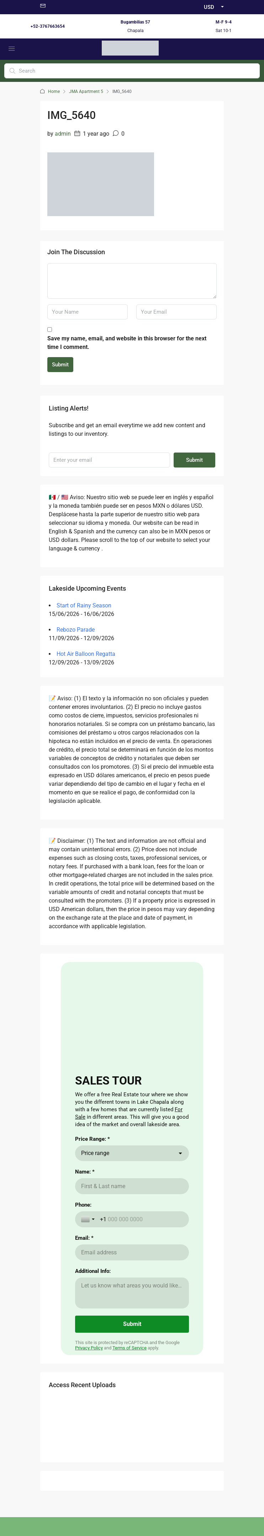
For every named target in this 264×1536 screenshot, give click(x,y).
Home (54, 91)
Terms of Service (129, 1347)
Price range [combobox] (95, 1153)
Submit (60, 364)
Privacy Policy (89, 1347)
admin (63, 133)
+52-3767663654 (48, 26)
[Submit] (132, 1324)
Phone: (83, 1205)
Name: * (85, 1172)
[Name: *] (132, 1186)
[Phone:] (141, 1219)
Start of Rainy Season (84, 605)
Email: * (84, 1238)
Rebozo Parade (76, 629)
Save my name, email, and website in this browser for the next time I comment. (126, 342)
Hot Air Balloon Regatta (86, 654)
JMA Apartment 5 (86, 91)
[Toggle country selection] (88, 1219)
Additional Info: (93, 1271)
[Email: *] (132, 1252)
